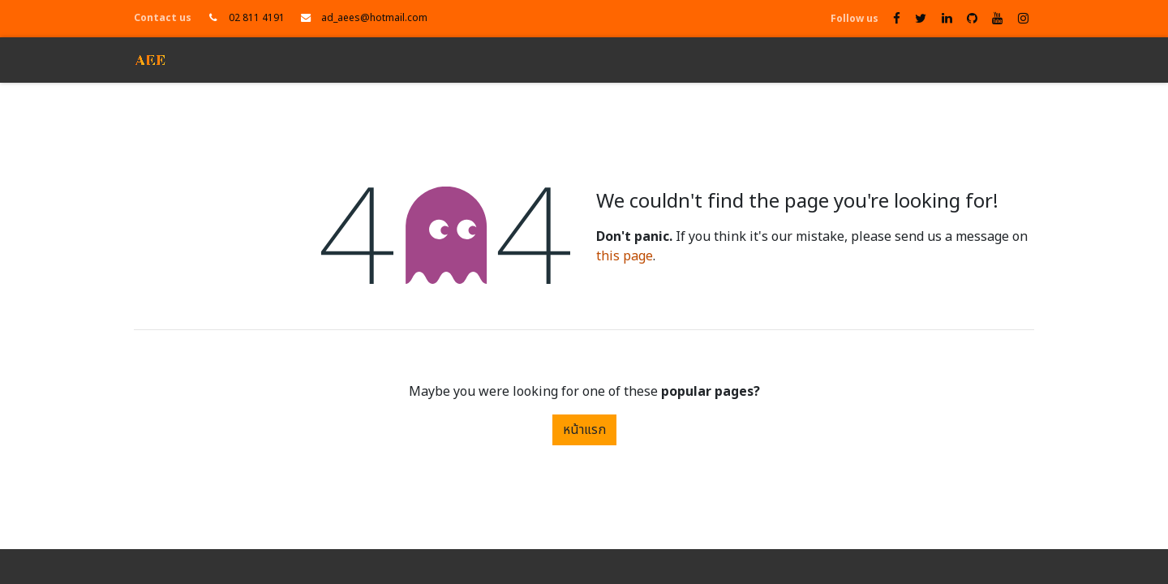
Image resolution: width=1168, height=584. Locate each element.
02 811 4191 (257, 18)
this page (624, 256)
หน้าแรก (584, 430)
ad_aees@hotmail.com (374, 18)
